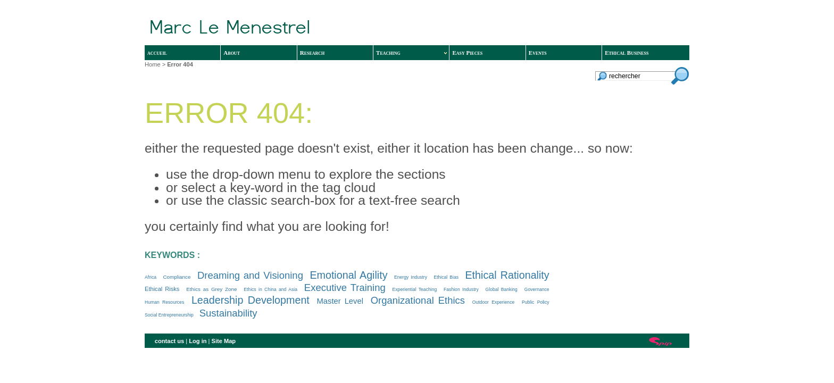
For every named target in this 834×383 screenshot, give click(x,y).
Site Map (224, 341)
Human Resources (164, 302)
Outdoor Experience (493, 302)
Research (312, 52)
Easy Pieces (467, 52)
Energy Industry (410, 277)
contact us (169, 341)
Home (153, 64)
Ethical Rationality (507, 275)
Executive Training (345, 287)
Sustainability (228, 313)
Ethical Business (626, 52)
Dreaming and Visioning (250, 275)
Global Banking (502, 289)
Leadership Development (250, 300)
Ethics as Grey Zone (211, 289)
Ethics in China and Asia (270, 289)
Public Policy (535, 302)
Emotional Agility (348, 275)
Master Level (340, 301)
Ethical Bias (445, 277)
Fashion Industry (461, 289)
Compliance (176, 277)
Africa (150, 277)
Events (538, 52)
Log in (197, 341)
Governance (536, 289)
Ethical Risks (162, 289)
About (231, 52)
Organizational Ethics (418, 300)
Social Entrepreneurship (169, 315)
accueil (157, 52)
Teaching (411, 52)
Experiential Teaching (415, 289)
